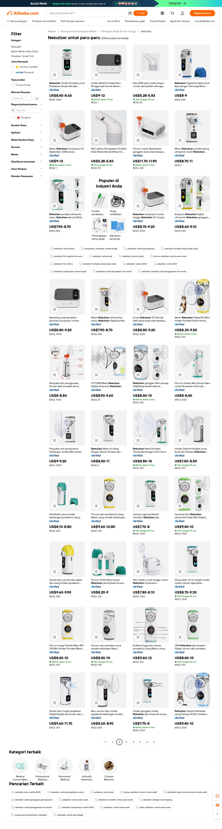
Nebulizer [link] (146, 31)
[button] (130, 13)
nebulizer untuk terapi (131, 256)
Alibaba (52, 31)
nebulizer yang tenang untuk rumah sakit (185, 792)
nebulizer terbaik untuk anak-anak (179, 248)
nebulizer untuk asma (62, 248)
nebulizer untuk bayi (100, 256)
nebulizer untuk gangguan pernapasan (31, 799)
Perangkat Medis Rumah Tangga (118, 31)
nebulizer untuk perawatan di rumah (112, 271)
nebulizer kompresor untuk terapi (68, 271)
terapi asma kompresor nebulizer (29, 815)
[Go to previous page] (105, 742)
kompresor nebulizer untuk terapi (99, 248)
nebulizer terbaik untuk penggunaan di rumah (162, 271)
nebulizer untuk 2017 (165, 263)
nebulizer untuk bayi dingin (68, 815)
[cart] (173, 13)
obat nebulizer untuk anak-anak (153, 807)
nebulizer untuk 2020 (135, 263)
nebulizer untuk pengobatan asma (65, 792)
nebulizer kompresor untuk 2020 (76, 807)
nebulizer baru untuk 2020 (26, 792)
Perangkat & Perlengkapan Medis (78, 31)
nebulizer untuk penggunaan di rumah (31, 807)
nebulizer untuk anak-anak (73, 799)
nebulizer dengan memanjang (155, 799)
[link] (217, 796)
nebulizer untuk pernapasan (139, 248)
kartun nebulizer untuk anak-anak (168, 256)
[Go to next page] (154, 742)
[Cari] (140, 13)
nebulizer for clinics (61, 263)
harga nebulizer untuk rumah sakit (138, 792)
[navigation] (26, 387)
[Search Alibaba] (87, 13)
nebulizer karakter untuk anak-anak (114, 799)
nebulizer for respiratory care (66, 256)
